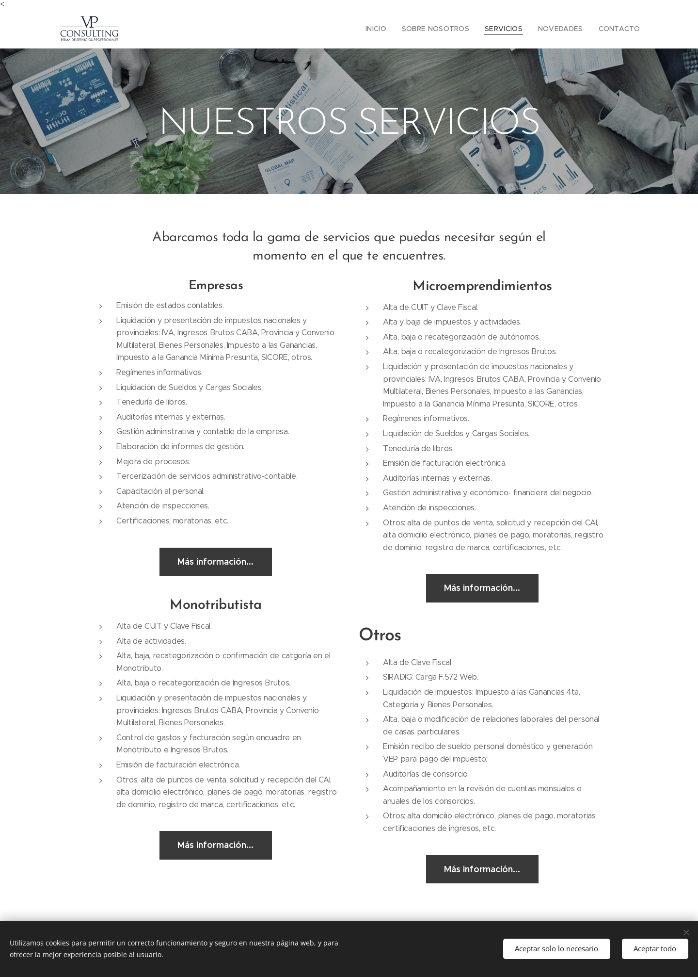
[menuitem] (394, 28)
